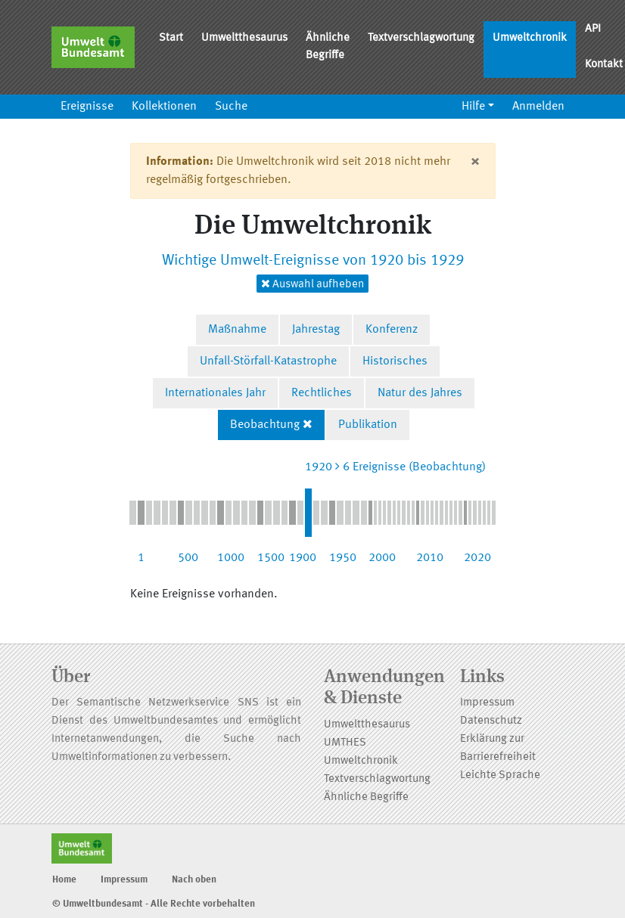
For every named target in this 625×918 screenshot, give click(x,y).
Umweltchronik (530, 38)
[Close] (475, 162)
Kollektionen (164, 107)
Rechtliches (321, 393)
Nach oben (194, 880)
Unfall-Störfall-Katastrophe (268, 361)
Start (171, 38)
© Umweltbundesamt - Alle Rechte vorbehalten (153, 904)
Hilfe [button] (473, 107)
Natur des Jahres (420, 393)
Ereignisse (87, 107)
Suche (231, 107)
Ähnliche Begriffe (328, 47)
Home (64, 880)
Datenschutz (491, 721)
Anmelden (538, 107)
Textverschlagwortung (421, 38)
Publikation (367, 425)
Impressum (487, 703)
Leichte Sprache (500, 775)
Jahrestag (316, 330)
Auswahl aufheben (312, 284)
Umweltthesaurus (244, 38)
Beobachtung (265, 425)
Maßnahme (237, 330)
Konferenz (391, 330)
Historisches (395, 361)
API (593, 29)
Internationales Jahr (215, 393)
